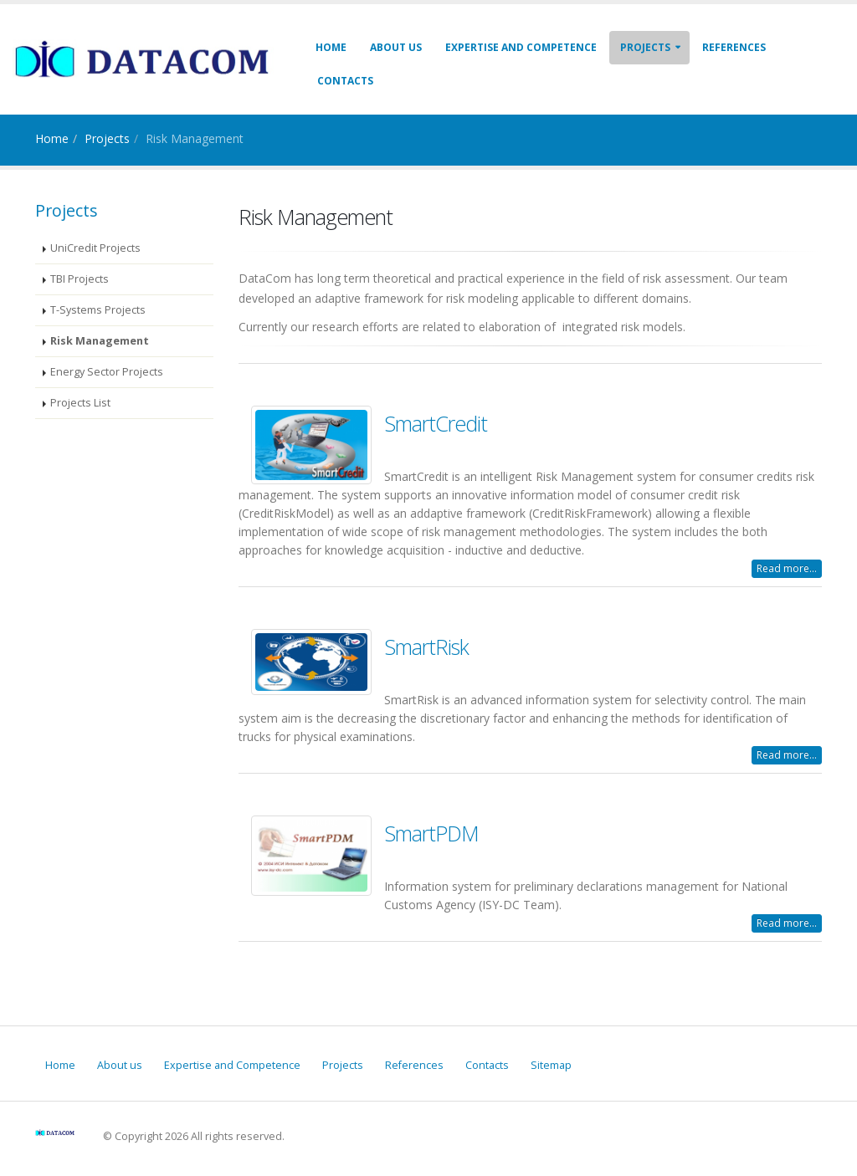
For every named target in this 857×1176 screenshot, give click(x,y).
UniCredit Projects (95, 248)
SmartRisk (426, 646)
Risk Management (99, 341)
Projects (645, 47)
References (734, 47)
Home (331, 47)
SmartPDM (431, 833)
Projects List (80, 403)
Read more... (787, 568)
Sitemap (551, 1065)
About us (396, 47)
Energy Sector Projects (106, 372)
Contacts (345, 81)
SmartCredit (435, 423)
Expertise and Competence (521, 47)
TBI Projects (79, 279)
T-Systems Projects (98, 310)
